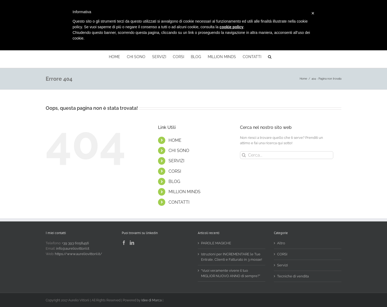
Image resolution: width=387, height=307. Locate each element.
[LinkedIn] (132, 243)
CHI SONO (179, 150)
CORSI (175, 171)
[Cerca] (244, 155)
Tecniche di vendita (293, 276)
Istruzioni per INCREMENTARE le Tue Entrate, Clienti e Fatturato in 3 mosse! (231, 257)
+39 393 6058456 (75, 243)
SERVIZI (176, 160)
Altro (281, 243)
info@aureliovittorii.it (72, 248)
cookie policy (231, 27)
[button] (269, 56)
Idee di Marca (151, 300)
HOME (175, 140)
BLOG (174, 181)
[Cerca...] (286, 155)
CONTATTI (179, 202)
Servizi (282, 265)
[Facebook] (124, 243)
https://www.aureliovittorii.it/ (78, 254)
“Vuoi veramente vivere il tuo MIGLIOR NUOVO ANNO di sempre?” (230, 273)
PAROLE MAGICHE (216, 243)
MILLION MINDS (184, 191)
